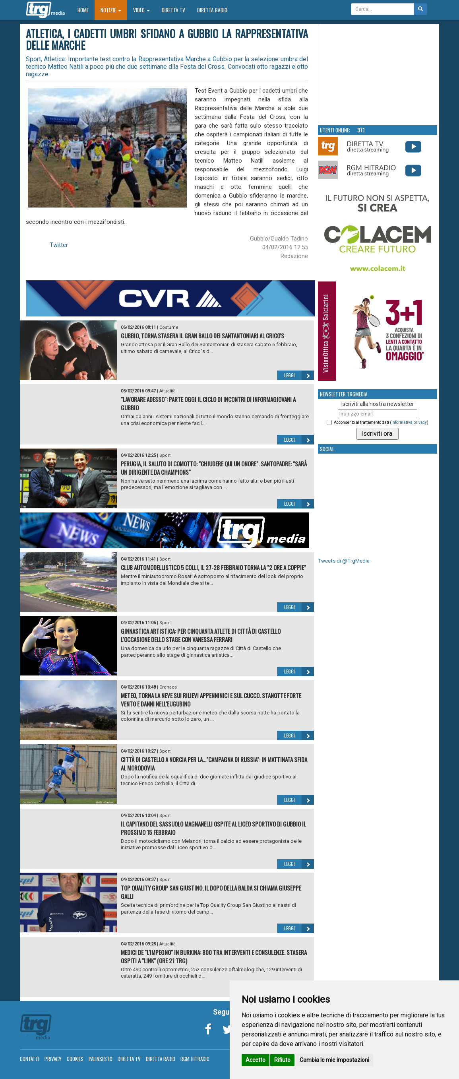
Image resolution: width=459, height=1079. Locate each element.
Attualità (167, 391)
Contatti (29, 1059)
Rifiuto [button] (282, 1060)
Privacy (53, 1059)
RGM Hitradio (194, 1059)
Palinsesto (100, 1059)
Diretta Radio (212, 10)
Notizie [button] (111, 10)
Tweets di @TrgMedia (344, 561)
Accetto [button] (255, 1060)
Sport (164, 455)
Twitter (59, 244)
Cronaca (168, 687)
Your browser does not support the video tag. (378, 74)
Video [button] (141, 10)
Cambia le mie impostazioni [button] (334, 1060)
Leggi (299, 375)
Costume (168, 327)
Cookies (75, 1059)
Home (86, 10)
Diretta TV (173, 10)
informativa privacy (409, 422)
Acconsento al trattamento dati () (381, 422)
